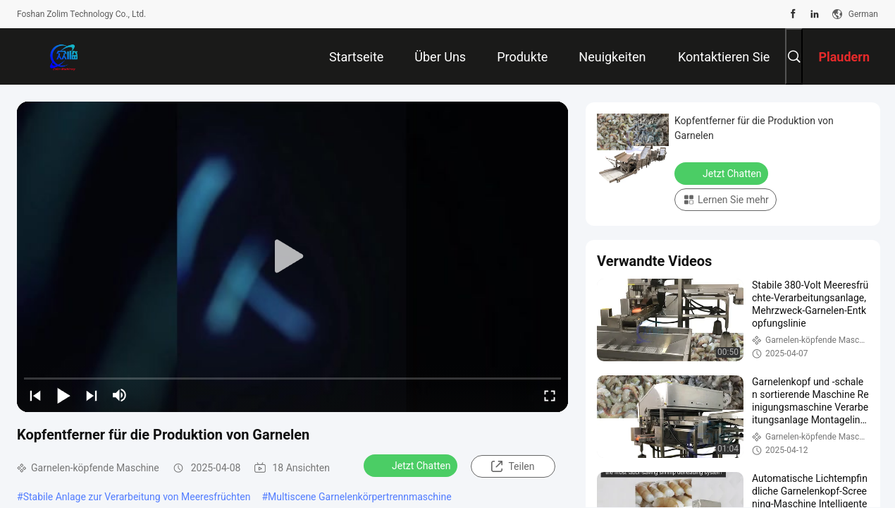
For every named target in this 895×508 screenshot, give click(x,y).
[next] (92, 395)
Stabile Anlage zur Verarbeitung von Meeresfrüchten (137, 496)
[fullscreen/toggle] (550, 395)
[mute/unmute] (120, 395)
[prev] (35, 395)
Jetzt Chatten (412, 465)
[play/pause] (63, 395)
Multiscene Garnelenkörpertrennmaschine (360, 496)
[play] (292, 256)
